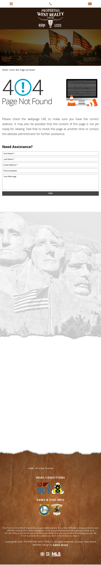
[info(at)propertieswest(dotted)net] (90, 4)
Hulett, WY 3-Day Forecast (40, 468)
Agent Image (60, 544)
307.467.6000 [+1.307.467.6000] (11, 533)
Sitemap (78, 541)
